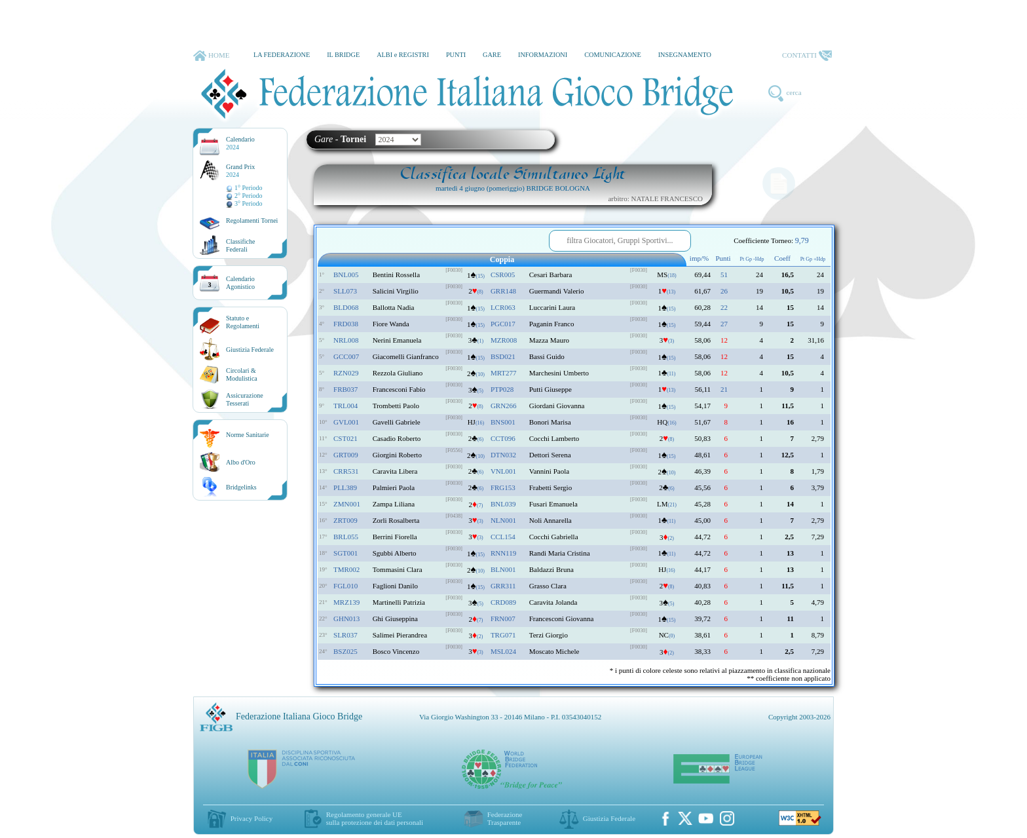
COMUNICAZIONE (612, 54)
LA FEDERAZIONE (281, 54)
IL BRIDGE (343, 54)
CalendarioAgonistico (240, 282)
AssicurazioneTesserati (244, 399)
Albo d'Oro (240, 462)
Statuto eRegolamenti (242, 322)
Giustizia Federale (250, 349)
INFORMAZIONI (542, 54)
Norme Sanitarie (247, 434)
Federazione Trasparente (505, 818)
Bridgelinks (241, 487)
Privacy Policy (251, 818)
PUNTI (456, 54)
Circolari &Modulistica (241, 374)
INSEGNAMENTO (684, 54)
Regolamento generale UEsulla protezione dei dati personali (374, 818)
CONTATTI (807, 55)
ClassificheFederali (240, 245)
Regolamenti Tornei (252, 220)
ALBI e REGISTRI (403, 54)
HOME (211, 55)
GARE (492, 54)
